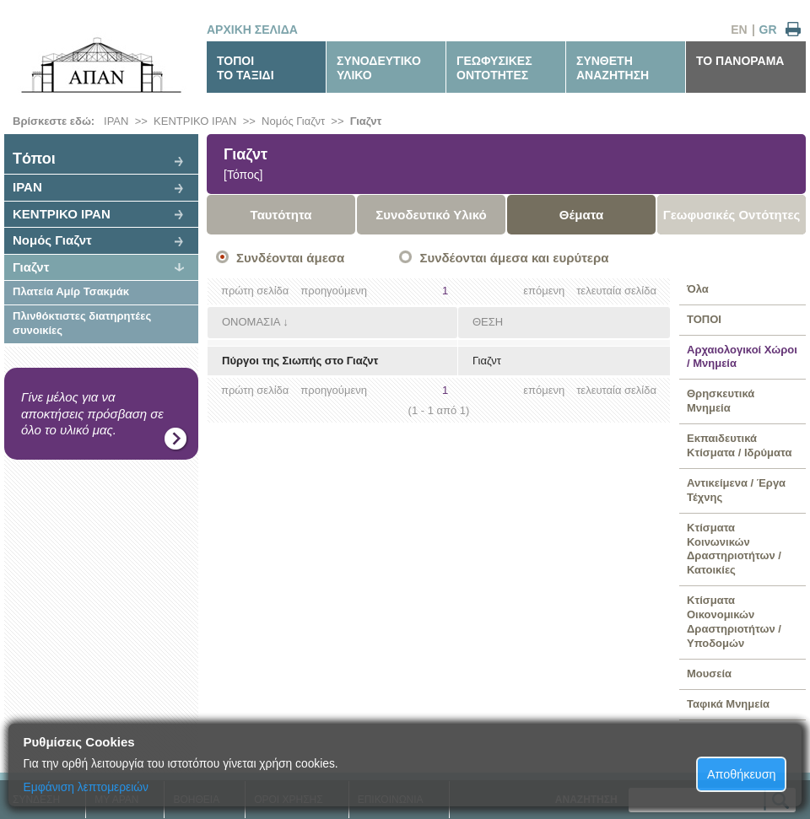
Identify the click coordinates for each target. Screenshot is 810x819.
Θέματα (581, 214)
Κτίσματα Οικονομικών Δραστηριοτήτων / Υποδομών (734, 621)
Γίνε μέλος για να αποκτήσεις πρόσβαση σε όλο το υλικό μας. (92, 413)
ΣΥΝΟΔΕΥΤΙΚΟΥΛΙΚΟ (379, 68)
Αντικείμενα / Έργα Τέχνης (736, 490)
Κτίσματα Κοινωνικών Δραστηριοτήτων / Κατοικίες (734, 549)
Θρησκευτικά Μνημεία (720, 400)
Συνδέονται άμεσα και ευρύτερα (513, 258)
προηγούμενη (333, 290)
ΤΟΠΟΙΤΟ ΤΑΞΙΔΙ (245, 68)
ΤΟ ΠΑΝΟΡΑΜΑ (740, 60)
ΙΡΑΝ (116, 121)
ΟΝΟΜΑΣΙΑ (251, 321)
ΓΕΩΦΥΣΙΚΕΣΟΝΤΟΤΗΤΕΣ (494, 68)
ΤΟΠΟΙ (704, 319)
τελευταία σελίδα (616, 290)
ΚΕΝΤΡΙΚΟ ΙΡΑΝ (195, 121)
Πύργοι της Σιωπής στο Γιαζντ (300, 360)
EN (739, 29)
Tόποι (34, 158)
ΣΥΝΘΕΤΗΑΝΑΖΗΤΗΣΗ (612, 68)
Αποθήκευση (741, 774)
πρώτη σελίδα (255, 290)
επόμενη (543, 290)
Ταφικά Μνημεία (728, 704)
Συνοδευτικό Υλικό (431, 214)
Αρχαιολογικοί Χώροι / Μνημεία (742, 356)
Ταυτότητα (281, 214)
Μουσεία (709, 673)
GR (768, 29)
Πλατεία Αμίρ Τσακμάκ (71, 291)
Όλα (698, 289)
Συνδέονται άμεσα (290, 258)
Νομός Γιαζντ (293, 121)
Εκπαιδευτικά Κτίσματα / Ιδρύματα (739, 445)
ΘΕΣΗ (487, 321)
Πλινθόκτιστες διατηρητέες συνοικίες (82, 323)
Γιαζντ (366, 121)
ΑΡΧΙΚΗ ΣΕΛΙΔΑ (252, 29)
